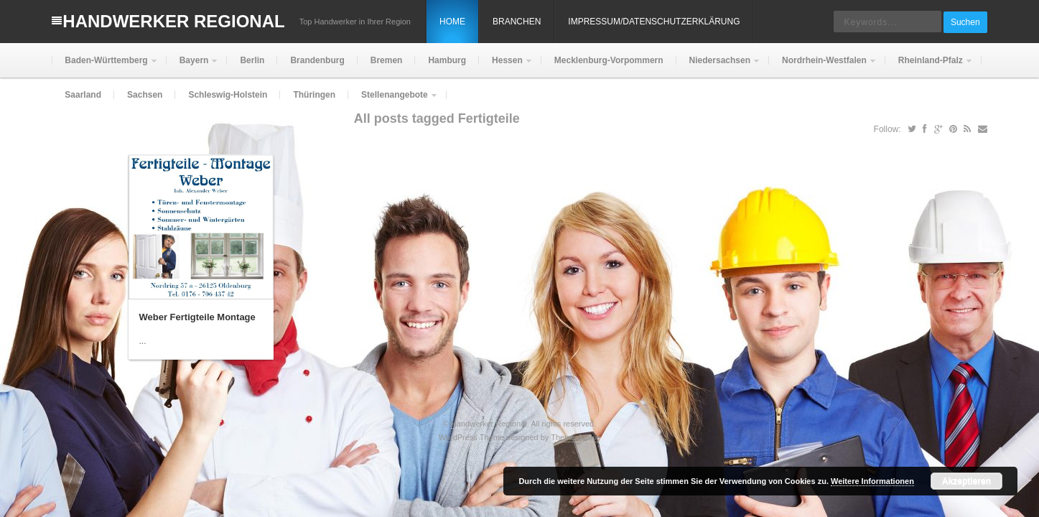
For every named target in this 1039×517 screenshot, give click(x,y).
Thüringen (314, 95)
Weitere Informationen (872, 481)
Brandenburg (317, 60)
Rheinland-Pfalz (929, 66)
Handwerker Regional (173, 21)
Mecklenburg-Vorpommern (608, 60)
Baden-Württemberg (104, 66)
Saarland (83, 95)
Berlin (252, 60)
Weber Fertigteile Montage (197, 317)
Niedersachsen (718, 66)
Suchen (965, 22)
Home (452, 22)
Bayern (193, 66)
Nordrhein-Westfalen (823, 66)
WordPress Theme (471, 437)
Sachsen (144, 95)
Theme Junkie (575, 437)
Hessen (506, 66)
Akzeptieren (966, 481)
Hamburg (447, 60)
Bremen (387, 60)
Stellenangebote (393, 101)
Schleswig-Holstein (227, 95)
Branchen (517, 22)
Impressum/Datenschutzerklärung (654, 22)
